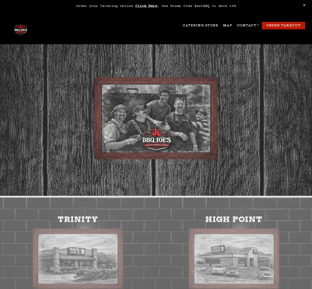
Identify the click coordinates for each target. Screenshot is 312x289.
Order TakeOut (283, 25)
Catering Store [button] (200, 25)
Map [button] (227, 25)
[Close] (304, 5)
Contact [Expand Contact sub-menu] (247, 25)
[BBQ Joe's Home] (21, 30)
